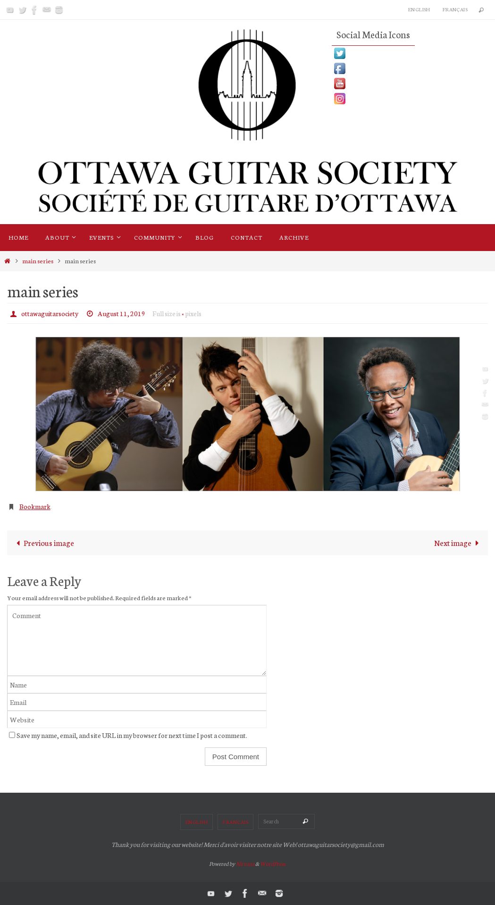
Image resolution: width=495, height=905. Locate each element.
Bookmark (34, 506)
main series (37, 260)
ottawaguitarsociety (49, 313)
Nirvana (245, 863)
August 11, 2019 (121, 313)
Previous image (43, 542)
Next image (458, 542)
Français (455, 9)
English (419, 9)
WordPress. (273, 863)
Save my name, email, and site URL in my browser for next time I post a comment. (132, 735)
